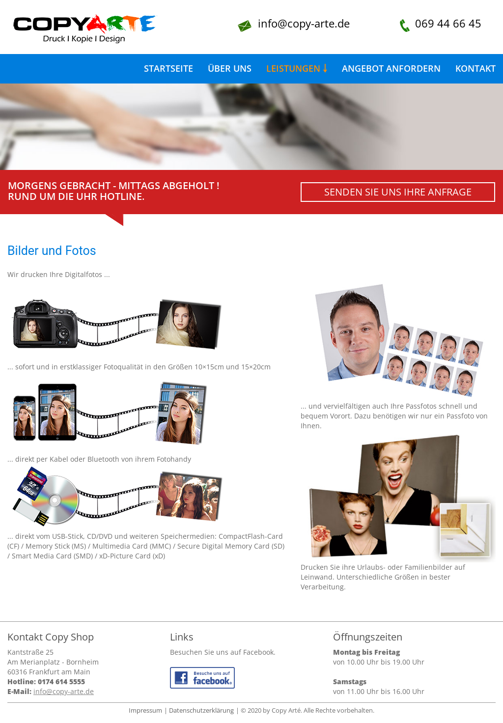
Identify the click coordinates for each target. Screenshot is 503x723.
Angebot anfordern (391, 68)
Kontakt (475, 68)
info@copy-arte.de (304, 23)
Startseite (168, 68)
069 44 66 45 (448, 23)
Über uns (230, 68)
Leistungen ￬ (296, 68)
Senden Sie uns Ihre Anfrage (398, 191)
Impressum (145, 710)
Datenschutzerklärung (201, 710)
